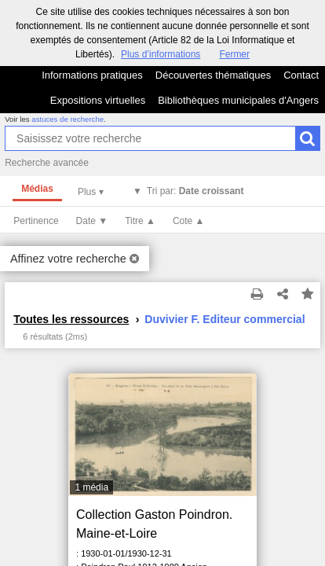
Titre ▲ (140, 220)
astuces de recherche (67, 119)
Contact (301, 75)
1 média (91, 487)
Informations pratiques (92, 75)
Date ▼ (92, 220)
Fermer (234, 54)
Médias (37, 188)
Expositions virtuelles (97, 100)
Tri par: (195, 191)
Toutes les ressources (71, 319)
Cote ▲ (189, 220)
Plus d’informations (160, 54)
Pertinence (35, 220)
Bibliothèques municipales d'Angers (238, 100)
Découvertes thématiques (213, 75)
